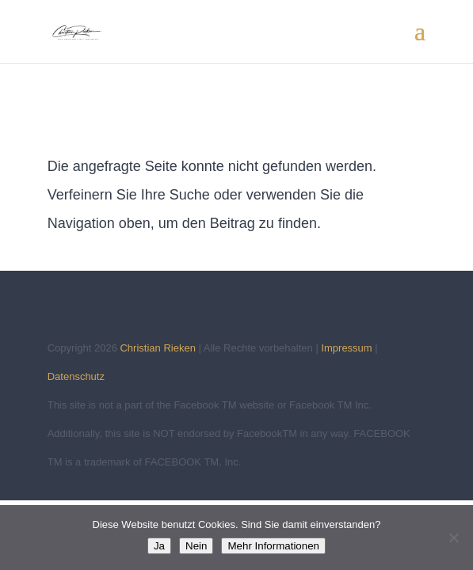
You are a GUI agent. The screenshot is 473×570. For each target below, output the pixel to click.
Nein (196, 546)
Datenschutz (76, 376)
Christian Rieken (157, 348)
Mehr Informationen (273, 546)
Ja (159, 546)
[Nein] (453, 537)
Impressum (346, 348)
